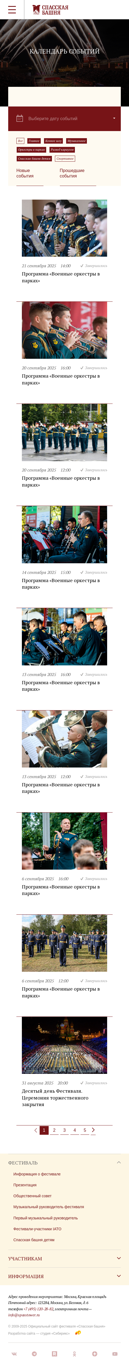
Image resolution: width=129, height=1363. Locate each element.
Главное (34, 141)
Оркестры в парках (31, 150)
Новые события (25, 173)
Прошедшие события (72, 173)
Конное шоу (53, 141)
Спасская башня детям (34, 159)
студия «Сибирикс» (55, 1333)
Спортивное (65, 159)
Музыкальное (77, 141)
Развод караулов (62, 150)
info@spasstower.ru (24, 1314)
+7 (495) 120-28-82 (38, 1308)
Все (20, 141)
